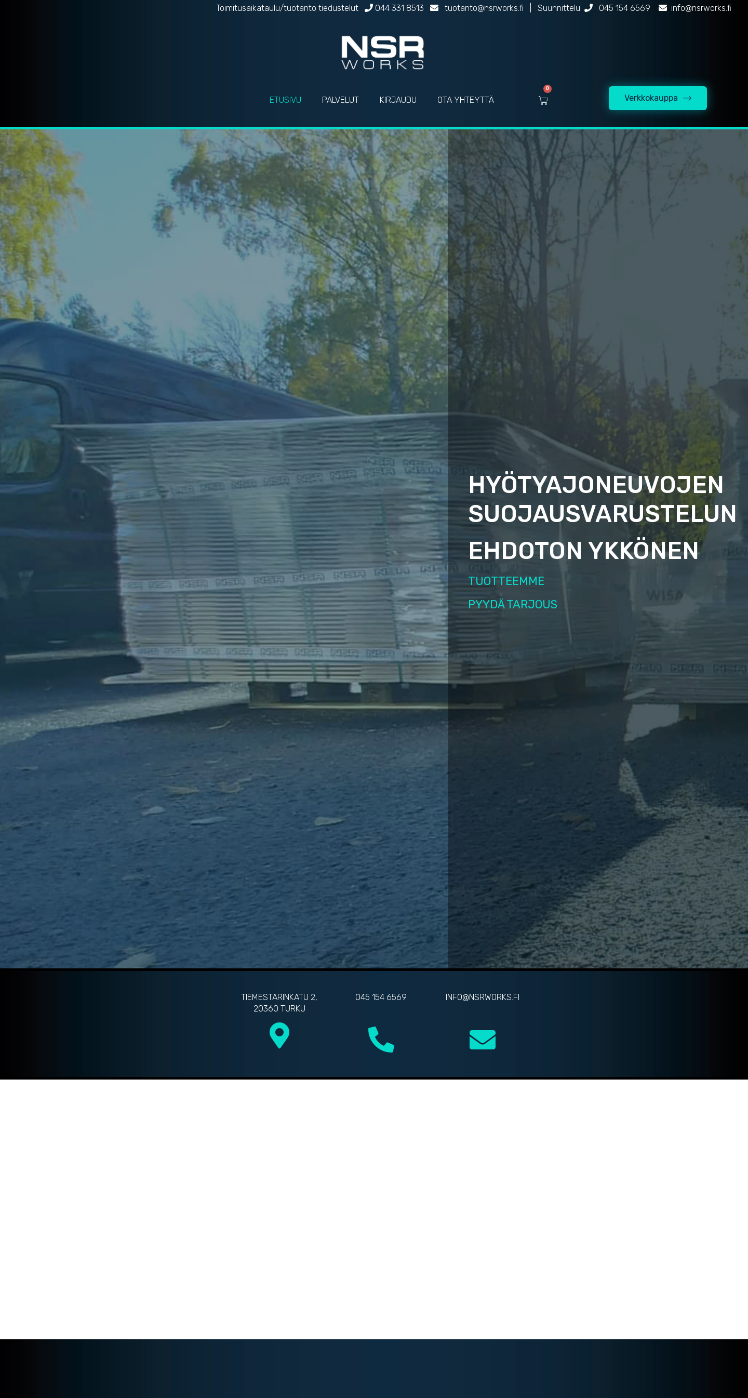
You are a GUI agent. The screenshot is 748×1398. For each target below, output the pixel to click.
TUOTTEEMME (506, 581)
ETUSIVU (285, 100)
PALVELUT (340, 100)
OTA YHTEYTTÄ (465, 100)
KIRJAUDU (398, 100)
